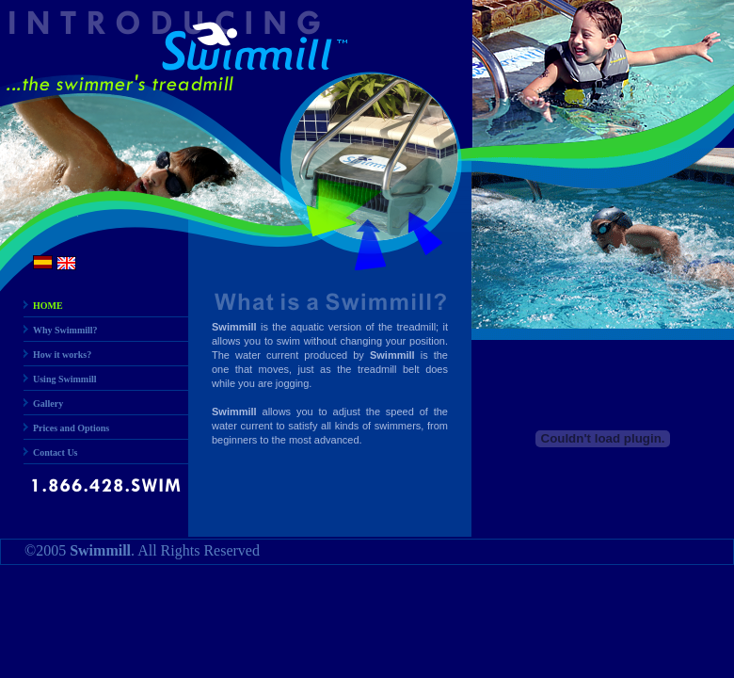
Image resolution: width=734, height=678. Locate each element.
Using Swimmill (65, 379)
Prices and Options (71, 428)
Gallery (48, 403)
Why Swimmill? (65, 330)
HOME (48, 305)
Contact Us (55, 452)
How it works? (62, 354)
